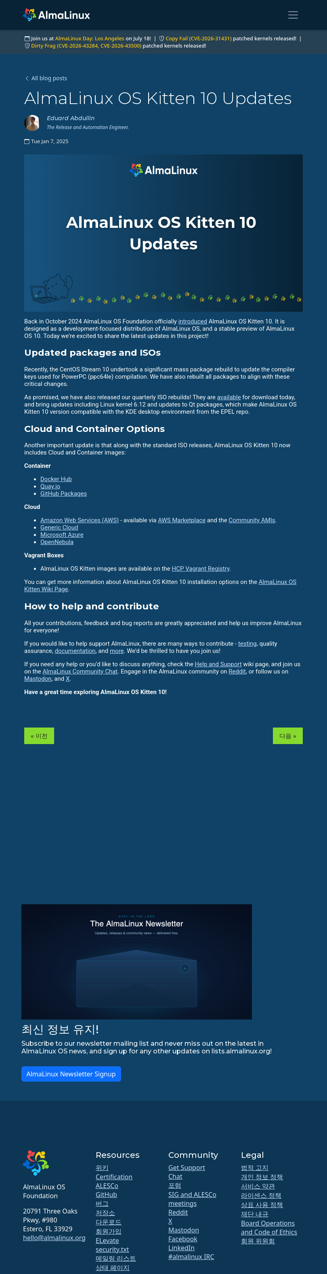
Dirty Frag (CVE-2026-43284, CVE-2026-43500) (86, 45)
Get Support (186, 1167)
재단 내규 (254, 1213)
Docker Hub (56, 479)
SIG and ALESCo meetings (192, 1199)
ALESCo (107, 1185)
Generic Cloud (59, 527)
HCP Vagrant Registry (201, 568)
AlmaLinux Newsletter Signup (71, 1074)
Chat (175, 1176)
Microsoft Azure (62, 534)
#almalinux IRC (191, 1256)
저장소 (105, 1212)
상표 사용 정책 (262, 1204)
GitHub (106, 1194)
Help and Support (218, 664)
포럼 (174, 1185)
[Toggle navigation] (293, 15)
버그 (102, 1203)
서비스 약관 (258, 1186)
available (229, 397)
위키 (102, 1167)
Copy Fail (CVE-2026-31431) (198, 38)
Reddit (237, 671)
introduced (192, 321)
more (117, 651)
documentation (75, 651)
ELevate (107, 1240)
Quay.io (50, 486)
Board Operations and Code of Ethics (269, 1227)
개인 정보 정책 (262, 1176)
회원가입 (109, 1231)
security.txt (112, 1249)
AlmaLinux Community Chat (79, 671)
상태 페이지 (113, 1267)
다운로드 (109, 1222)
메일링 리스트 (116, 1258)
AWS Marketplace (181, 520)
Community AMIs (251, 520)
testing (247, 643)
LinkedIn (181, 1247)
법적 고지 (254, 1167)
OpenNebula (56, 542)
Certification (114, 1176)
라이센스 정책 (261, 1195)
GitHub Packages (63, 493)
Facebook (182, 1238)
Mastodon (38, 678)
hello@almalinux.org (54, 1237)
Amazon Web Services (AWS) (79, 520)
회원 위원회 (258, 1240)
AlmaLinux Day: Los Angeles (89, 38)
